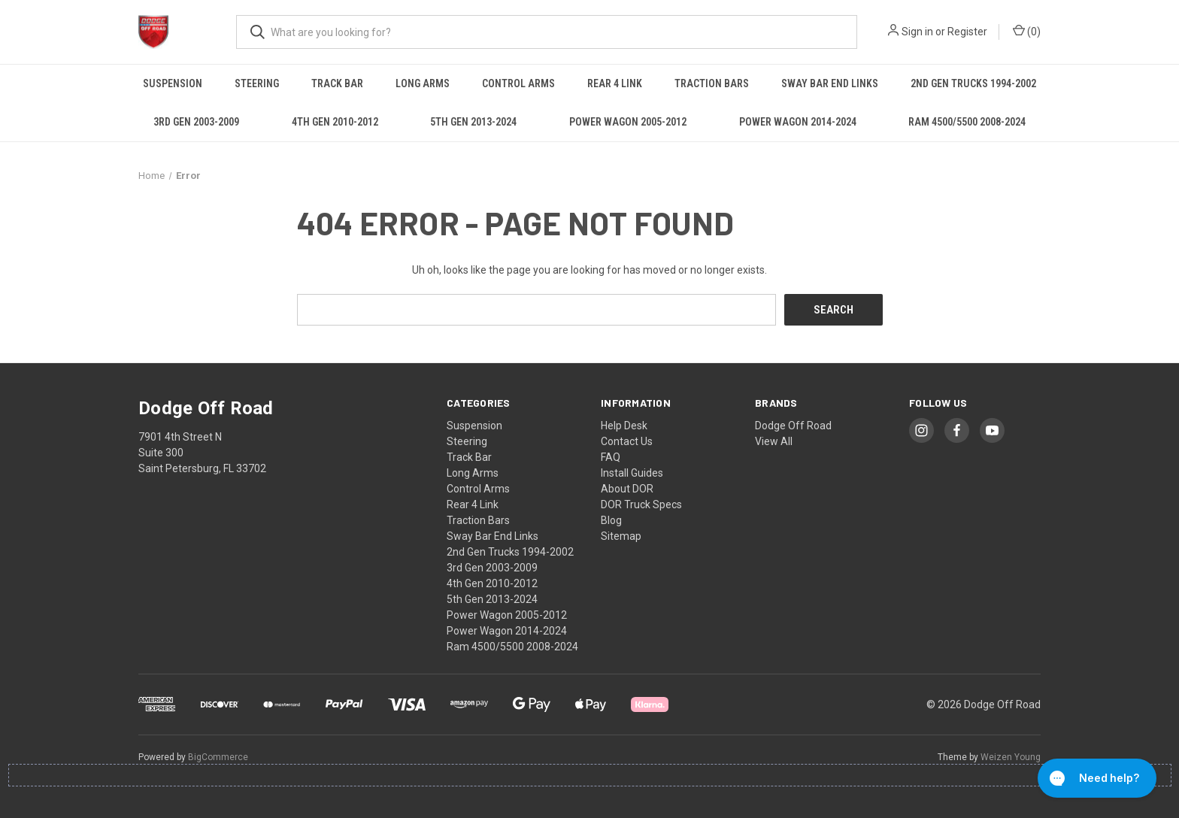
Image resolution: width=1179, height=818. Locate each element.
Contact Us (627, 441)
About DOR (627, 489)
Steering (257, 83)
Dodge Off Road (793, 426)
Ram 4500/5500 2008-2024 (967, 122)
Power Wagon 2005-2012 (627, 122)
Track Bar (337, 83)
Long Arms (423, 83)
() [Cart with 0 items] (1027, 31)
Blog (611, 520)
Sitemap (621, 536)
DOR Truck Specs (641, 504)
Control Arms (518, 83)
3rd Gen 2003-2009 (196, 122)
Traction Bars (711, 83)
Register (967, 32)
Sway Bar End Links (829, 83)
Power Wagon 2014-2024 (797, 122)
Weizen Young (1010, 757)
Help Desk (624, 426)
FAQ (610, 457)
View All (774, 441)
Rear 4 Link (614, 83)
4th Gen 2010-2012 (335, 122)
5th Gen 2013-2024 (473, 122)
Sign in (917, 32)
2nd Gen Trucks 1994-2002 (973, 83)
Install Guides (632, 473)
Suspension (172, 83)
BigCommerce (218, 757)
